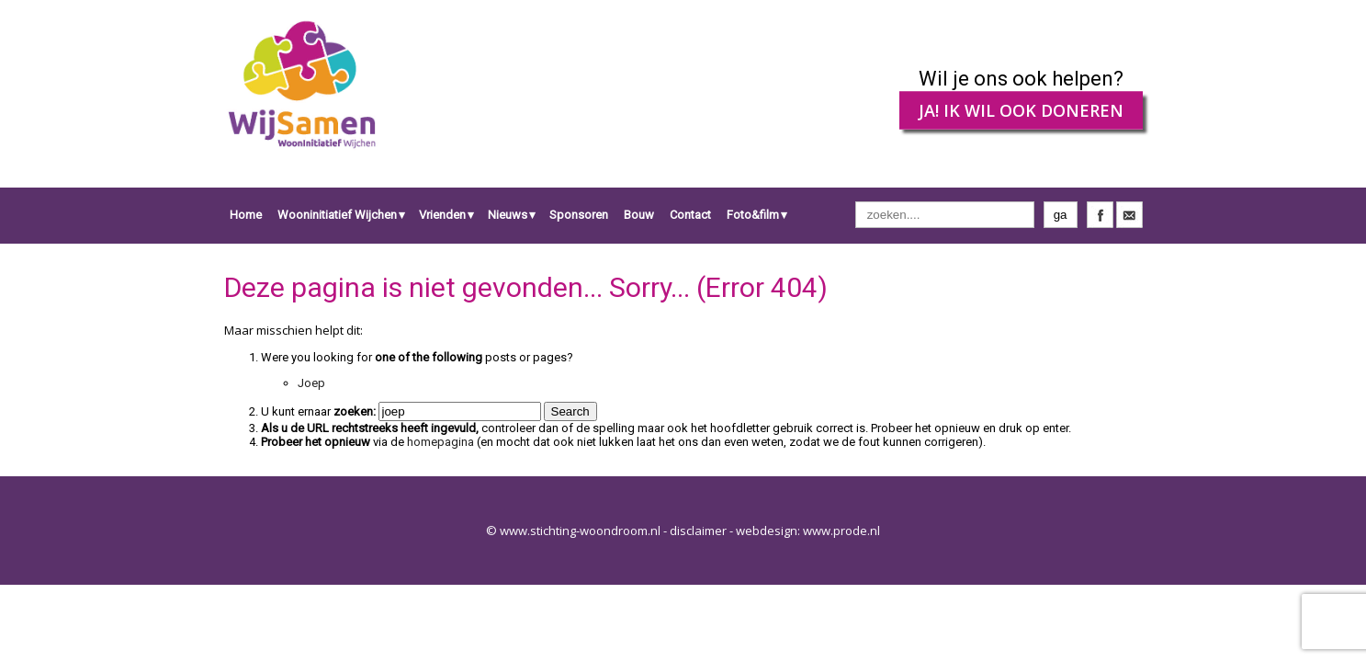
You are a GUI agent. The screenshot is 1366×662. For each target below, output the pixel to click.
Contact (690, 215)
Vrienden (442, 215)
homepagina (440, 442)
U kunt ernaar (318, 411)
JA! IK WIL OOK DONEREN (1021, 110)
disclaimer (698, 530)
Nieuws (507, 215)
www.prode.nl (841, 530)
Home (246, 215)
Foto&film (753, 215)
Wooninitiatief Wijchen (337, 215)
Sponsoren (578, 215)
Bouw (639, 215)
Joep (311, 383)
